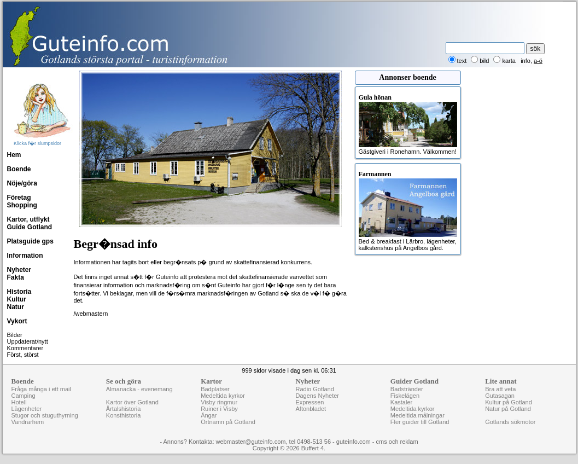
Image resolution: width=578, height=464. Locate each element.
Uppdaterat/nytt (27, 341)
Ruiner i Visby (219, 408)
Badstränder (406, 389)
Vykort (17, 321)
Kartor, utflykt (28, 219)
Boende (19, 169)
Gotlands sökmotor (510, 422)
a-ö (538, 60)
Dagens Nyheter (317, 395)
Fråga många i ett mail (41, 389)
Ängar (209, 415)
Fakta (15, 277)
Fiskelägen (404, 395)
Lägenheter (26, 408)
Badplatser (215, 389)
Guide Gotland (29, 227)
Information (25, 255)
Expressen (309, 402)
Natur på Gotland (508, 408)
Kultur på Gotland (508, 402)
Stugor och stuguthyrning (44, 415)
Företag (19, 197)
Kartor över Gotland (132, 402)
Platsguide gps (30, 241)
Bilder (14, 335)
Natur (15, 307)
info (525, 60)
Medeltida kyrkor (223, 395)
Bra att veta (500, 389)
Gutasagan (500, 395)
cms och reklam (397, 441)
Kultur (16, 299)
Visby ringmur (219, 402)
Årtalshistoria (123, 408)
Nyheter (19, 270)
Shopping (22, 205)
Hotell (19, 402)
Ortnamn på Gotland (228, 422)
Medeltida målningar (417, 415)
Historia (19, 291)
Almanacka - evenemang (139, 389)
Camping (23, 395)
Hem (14, 155)
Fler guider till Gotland (419, 422)
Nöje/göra (22, 183)
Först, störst (23, 354)
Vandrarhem (27, 422)
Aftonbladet (310, 408)
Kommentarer (25, 348)
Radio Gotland (314, 389)
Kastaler (401, 402)
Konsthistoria (123, 415)
